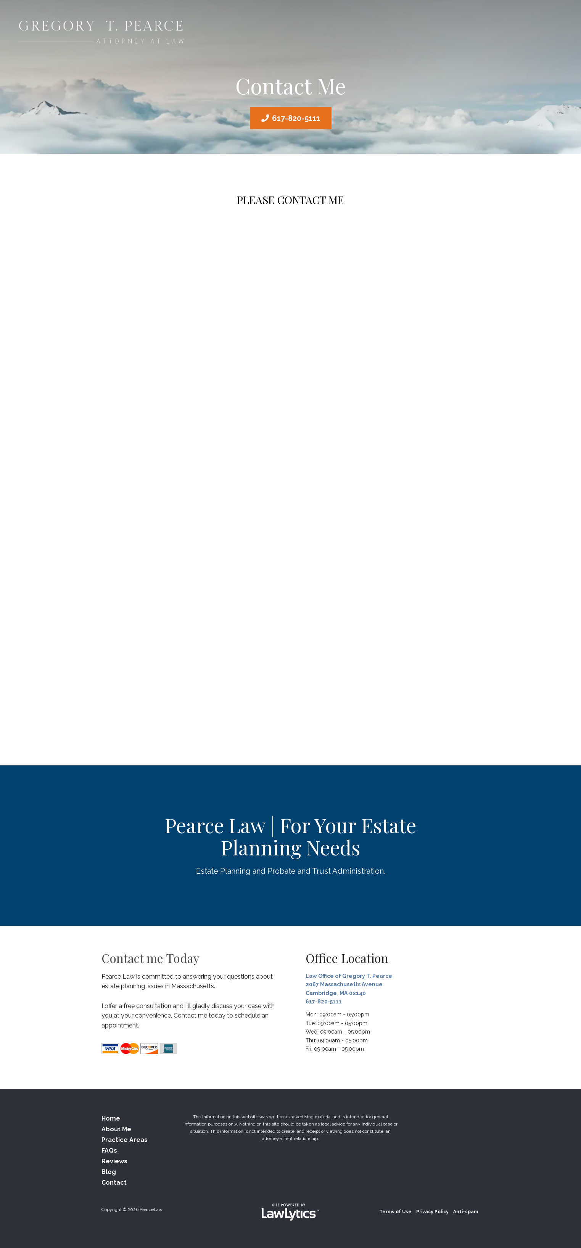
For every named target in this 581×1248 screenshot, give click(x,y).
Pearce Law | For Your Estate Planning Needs (290, 836)
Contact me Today (150, 958)
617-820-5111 (296, 118)
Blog (108, 1172)
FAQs (109, 1150)
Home (110, 1118)
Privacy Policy (432, 1211)
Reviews (114, 1161)
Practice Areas (124, 1139)
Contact (114, 1182)
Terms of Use (395, 1211)
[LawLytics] (290, 1212)
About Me (116, 1129)
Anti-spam (465, 1211)
